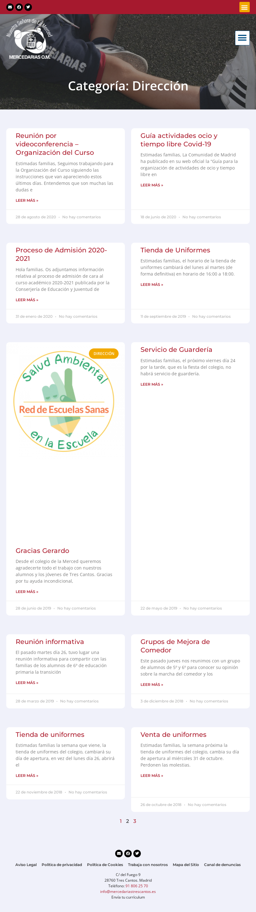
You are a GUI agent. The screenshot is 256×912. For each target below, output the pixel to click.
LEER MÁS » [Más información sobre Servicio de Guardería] (152, 384)
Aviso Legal (26, 864)
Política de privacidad (62, 864)
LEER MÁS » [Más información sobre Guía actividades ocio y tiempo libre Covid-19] (152, 185)
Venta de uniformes (174, 734)
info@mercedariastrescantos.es (128, 891)
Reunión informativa (50, 642)
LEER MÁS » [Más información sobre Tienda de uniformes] (27, 775)
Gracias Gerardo (42, 551)
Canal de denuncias (222, 864)
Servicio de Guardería (176, 349)
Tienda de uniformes (50, 734)
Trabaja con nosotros (148, 864)
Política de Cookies (105, 864)
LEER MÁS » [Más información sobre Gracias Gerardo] (27, 591)
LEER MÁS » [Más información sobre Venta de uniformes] (152, 775)
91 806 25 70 (136, 886)
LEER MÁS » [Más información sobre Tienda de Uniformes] (152, 284)
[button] (244, 7)
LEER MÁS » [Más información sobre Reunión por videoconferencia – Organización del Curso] (27, 200)
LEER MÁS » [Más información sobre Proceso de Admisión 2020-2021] (27, 299)
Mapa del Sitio (186, 864)
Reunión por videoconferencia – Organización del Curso (55, 144)
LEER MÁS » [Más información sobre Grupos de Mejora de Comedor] (152, 684)
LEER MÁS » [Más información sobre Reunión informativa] (27, 682)
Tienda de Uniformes (175, 250)
